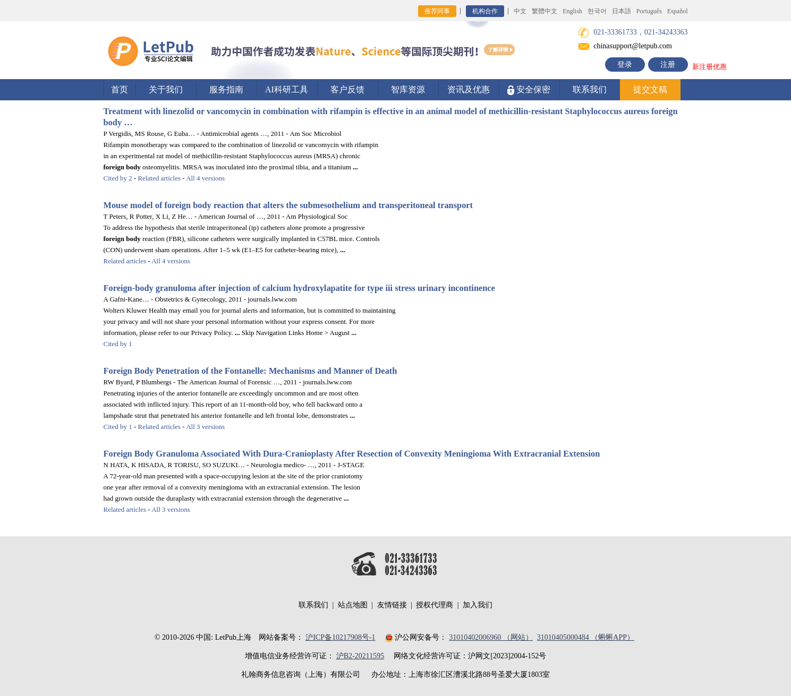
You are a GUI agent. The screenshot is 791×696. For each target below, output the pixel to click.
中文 (520, 11)
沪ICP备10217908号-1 (340, 637)
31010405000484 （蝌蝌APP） (585, 637)
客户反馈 (347, 89)
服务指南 (226, 89)
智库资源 (408, 89)
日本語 (621, 11)
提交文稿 (650, 89)
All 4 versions (205, 178)
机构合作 (485, 11)
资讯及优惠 (468, 89)
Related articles (159, 178)
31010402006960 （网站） (491, 637)
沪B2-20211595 (360, 656)
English (572, 11)
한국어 (597, 11)
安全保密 (528, 90)
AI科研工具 (286, 89)
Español (677, 11)
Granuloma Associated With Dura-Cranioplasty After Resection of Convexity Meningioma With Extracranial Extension (352, 454)
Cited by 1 (118, 344)
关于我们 (166, 89)
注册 (667, 64)
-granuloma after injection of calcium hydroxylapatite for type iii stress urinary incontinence (299, 288)
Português (649, 11)
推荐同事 (437, 11)
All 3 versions (205, 427)
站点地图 (353, 605)
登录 (624, 64)
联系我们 (590, 89)
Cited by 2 (118, 178)
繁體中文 (544, 11)
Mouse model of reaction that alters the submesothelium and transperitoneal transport (288, 205)
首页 (119, 89)
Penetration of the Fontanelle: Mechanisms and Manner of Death (250, 371)
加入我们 (477, 605)
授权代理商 (434, 605)
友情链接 (392, 605)
